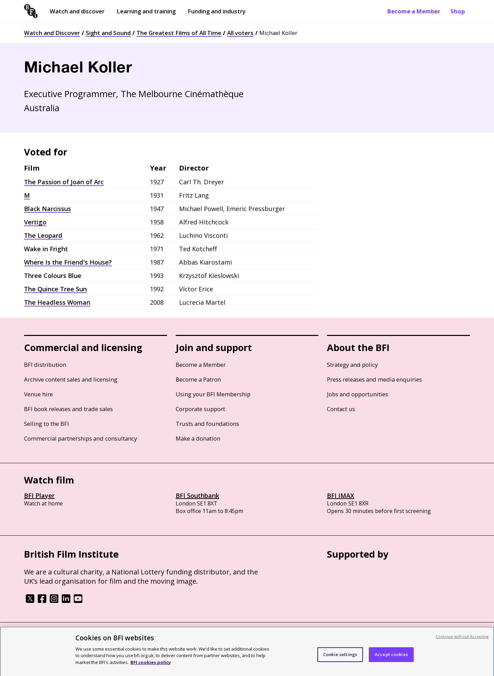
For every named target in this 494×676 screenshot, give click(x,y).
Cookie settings (340, 660)
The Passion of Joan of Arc (64, 182)
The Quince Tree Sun (55, 289)
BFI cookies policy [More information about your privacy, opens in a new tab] (150, 667)
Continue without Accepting (462, 641)
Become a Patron (198, 379)
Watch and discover (77, 11)
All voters (240, 33)
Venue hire (38, 394)
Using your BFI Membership (213, 394)
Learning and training (146, 11)
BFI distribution (45, 365)
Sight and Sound (108, 33)
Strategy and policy (352, 365)
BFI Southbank (197, 495)
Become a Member (413, 11)
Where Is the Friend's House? (68, 262)
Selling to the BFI (46, 424)
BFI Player (39, 495)
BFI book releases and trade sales (68, 409)
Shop (457, 11)
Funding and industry (217, 11)
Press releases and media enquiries (374, 379)
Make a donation (198, 438)
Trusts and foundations (207, 424)
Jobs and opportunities (357, 394)
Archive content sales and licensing (70, 379)
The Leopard (43, 235)
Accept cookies (391, 660)
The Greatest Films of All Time (179, 33)
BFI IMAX (340, 495)
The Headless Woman (57, 302)
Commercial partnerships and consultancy (80, 438)
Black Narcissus (47, 209)
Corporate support (200, 409)
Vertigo (35, 222)
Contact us (341, 409)
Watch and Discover (52, 33)
